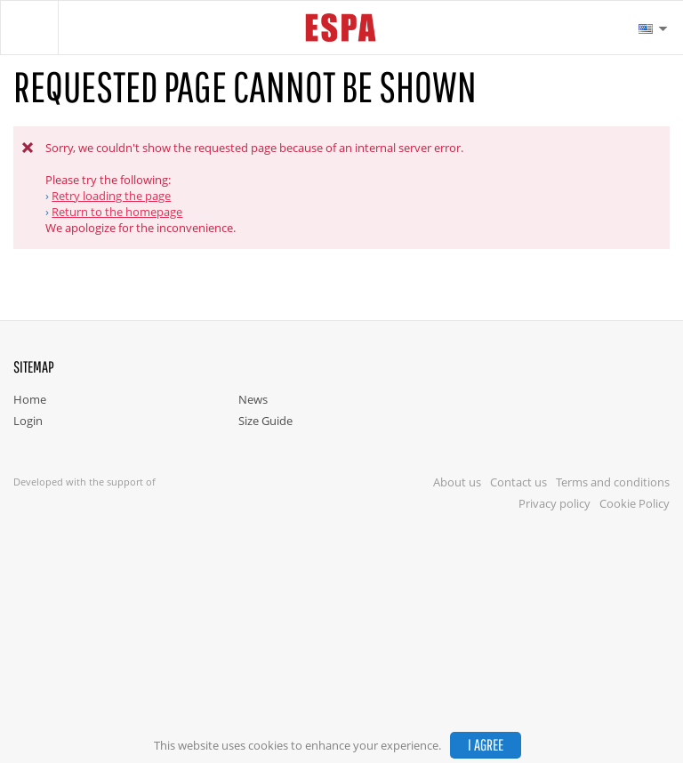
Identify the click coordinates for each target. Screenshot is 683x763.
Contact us (518, 482)
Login (28, 421)
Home (29, 399)
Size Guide (265, 421)
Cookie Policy (634, 503)
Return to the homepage (117, 212)
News (253, 399)
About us (457, 482)
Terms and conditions (613, 482)
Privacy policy (554, 503)
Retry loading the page (111, 196)
